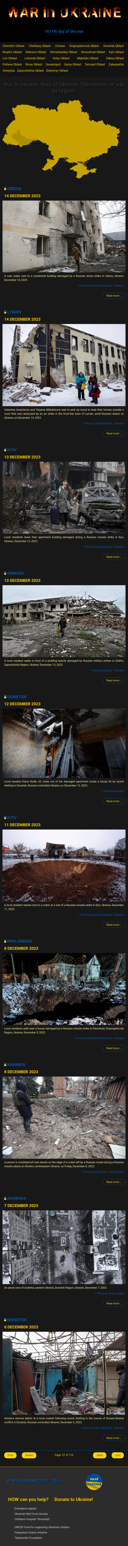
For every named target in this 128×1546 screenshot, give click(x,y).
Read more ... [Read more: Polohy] (114, 680)
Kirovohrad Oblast (93, 52)
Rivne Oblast (34, 64)
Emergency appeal (25, 1508)
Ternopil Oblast (95, 64)
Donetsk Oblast (114, 46)
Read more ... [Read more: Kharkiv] (114, 1182)
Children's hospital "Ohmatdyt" (32, 1519)
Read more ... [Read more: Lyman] (114, 433)
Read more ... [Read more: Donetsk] (114, 801)
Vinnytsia (8, 70)
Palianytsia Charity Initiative (30, 1532)
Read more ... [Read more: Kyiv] (114, 556)
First (10, 1455)
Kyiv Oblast (116, 52)
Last (117, 1455)
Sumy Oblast (72, 64)
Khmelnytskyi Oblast (63, 52)
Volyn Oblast (61, 58)
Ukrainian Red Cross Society (31, 1513)
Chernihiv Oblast (13, 46)
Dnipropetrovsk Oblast (84, 46)
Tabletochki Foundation (28, 1537)
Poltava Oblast (12, 64)
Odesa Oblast (115, 58)
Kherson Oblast (36, 52)
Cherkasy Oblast (39, 46)
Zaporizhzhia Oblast (30, 70)
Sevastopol (53, 64)
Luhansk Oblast (34, 58)
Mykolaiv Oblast (87, 58)
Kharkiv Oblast (12, 52)
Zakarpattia (116, 64)
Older (99, 1455)
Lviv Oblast (9, 58)
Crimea (60, 46)
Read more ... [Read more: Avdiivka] (114, 1303)
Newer (29, 1455)
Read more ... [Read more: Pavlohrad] (114, 1048)
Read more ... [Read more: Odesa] (114, 295)
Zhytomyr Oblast (57, 70)
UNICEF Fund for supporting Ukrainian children (42, 1527)
